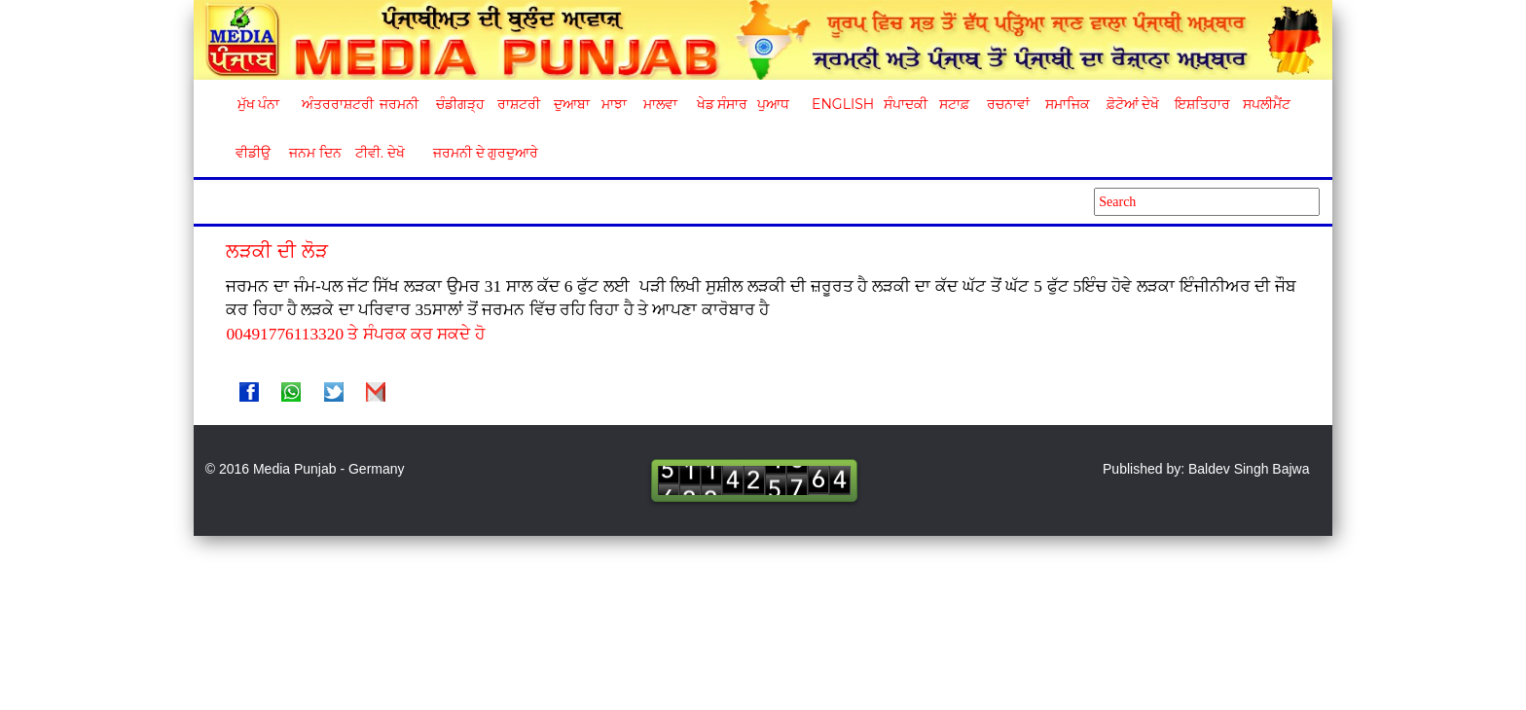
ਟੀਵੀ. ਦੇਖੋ (379, 152)
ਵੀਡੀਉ (253, 152)
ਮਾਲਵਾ (660, 104)
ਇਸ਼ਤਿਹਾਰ (1201, 104)
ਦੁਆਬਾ (572, 104)
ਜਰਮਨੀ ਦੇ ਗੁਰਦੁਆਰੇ (478, 152)
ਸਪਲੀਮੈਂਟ (1266, 104)
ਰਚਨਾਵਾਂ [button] (1008, 104)
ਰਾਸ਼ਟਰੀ (518, 104)
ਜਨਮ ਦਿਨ (314, 152)
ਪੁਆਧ (773, 104)
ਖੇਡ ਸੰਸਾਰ (721, 104)
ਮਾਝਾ (614, 104)
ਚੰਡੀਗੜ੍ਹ (460, 104)
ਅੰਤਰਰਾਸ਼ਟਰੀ (334, 104)
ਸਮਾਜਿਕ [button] (1067, 104)
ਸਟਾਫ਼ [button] (954, 104)
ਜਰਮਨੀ (399, 104)
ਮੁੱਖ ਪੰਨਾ (258, 104)
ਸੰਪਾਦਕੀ (905, 104)
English (840, 104)
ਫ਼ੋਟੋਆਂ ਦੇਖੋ (1132, 104)
